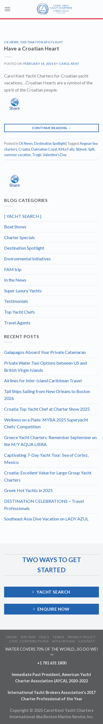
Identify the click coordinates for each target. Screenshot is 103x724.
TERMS (58, 637)
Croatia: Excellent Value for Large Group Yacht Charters (47, 476)
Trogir (36, 155)
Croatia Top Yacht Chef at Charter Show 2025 (47, 409)
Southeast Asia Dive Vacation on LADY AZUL (46, 518)
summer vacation (17, 155)
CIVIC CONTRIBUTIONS (29, 641)
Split (91, 149)
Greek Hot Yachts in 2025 (28, 490)
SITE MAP (28, 637)
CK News (11, 42)
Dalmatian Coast (44, 149)
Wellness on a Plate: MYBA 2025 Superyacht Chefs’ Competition (46, 423)
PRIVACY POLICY (82, 637)
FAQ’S (44, 637)
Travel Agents (17, 322)
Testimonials (16, 301)
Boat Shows (15, 226)
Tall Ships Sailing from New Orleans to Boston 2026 (47, 395)
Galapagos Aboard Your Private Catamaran (45, 352)
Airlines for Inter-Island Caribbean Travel (43, 380)
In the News (15, 279)
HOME (11, 637)
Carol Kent (69, 63)
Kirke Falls (66, 149)
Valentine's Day (55, 155)
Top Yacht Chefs (19, 311)
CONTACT (86, 641)
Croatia (24, 149)
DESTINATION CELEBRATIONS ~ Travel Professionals (44, 504)
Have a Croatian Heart (31, 48)
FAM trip (12, 269)
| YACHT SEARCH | (22, 216)
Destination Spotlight (42, 42)
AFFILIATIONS (63, 641)
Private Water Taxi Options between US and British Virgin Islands (45, 366)
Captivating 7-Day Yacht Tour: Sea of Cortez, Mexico (46, 458)
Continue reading (51, 127)
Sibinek (81, 149)
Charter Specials (19, 237)
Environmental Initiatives (27, 258)
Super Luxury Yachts (23, 290)
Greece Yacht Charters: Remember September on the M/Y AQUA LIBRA (50, 441)
